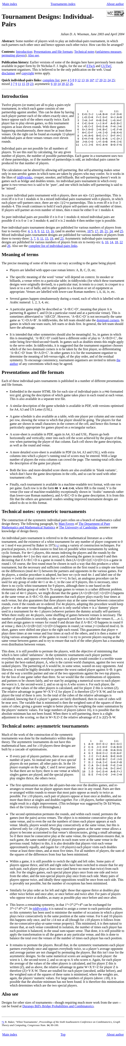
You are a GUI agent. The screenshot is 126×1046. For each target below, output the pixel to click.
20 (100, 80)
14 (59, 84)
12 (78, 80)
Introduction (24, 51)
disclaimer (8, 73)
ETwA (91, 66)
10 (55, 84)
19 (27, 84)
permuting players (13, 55)
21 (104, 80)
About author (115, 4)
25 (113, 80)
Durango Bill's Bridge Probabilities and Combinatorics (58, 1013)
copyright (28, 73)
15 (23, 84)
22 (67, 84)
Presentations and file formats (53, 51)
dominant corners (108, 324)
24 (109, 80)
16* (91, 80)
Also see (33, 55)
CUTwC (106, 66)
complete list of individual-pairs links (52, 249)
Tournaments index (63, 4)
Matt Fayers (66, 527)
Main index (9, 4)
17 (96, 80)
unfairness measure (108, 51)
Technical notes (84, 51)
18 (63, 84)
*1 (57, 549)
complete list (50, 80)
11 (19, 84)
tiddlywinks (24, 181)
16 (87, 80)
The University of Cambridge (78, 531)
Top (63, 1042)
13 (83, 80)
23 (31, 84)
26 (71, 84)
